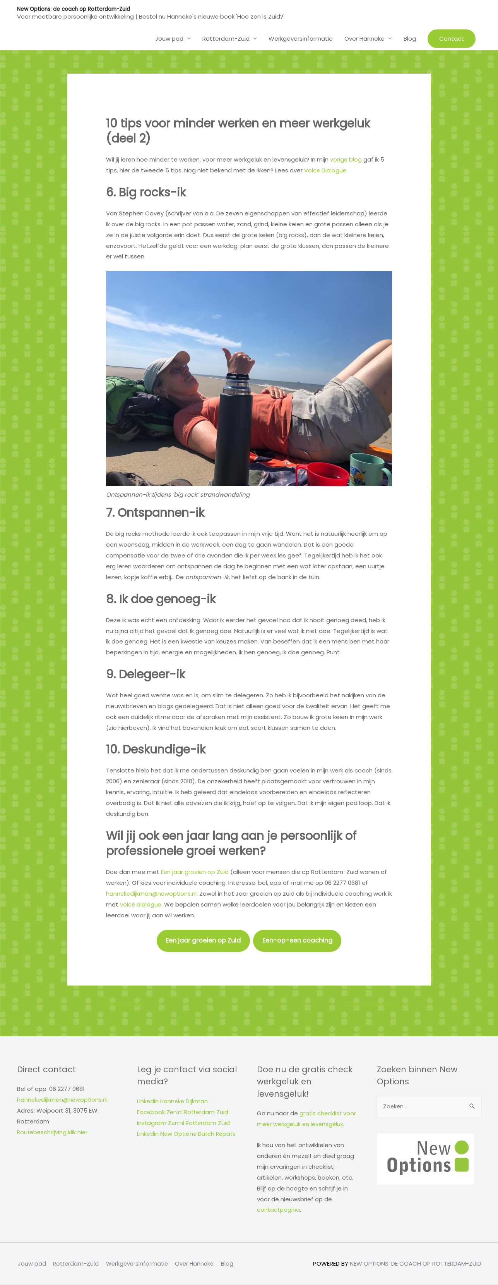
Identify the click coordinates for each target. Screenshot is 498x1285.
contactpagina (279, 1210)
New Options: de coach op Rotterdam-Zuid (75, 9)
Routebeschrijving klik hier (53, 1132)
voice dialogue (146, 904)
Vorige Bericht (121, 1004)
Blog (410, 38)
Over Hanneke (364, 38)
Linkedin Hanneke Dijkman (173, 1101)
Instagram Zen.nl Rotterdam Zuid (184, 1123)
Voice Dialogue (325, 170)
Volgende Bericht (371, 1004)
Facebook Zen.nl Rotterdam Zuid (184, 1112)
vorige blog (346, 159)
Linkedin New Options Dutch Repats (187, 1134)
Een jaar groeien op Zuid (195, 871)
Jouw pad (169, 38)
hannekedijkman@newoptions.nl (152, 893)
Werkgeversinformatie (301, 38)
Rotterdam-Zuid (226, 38)
